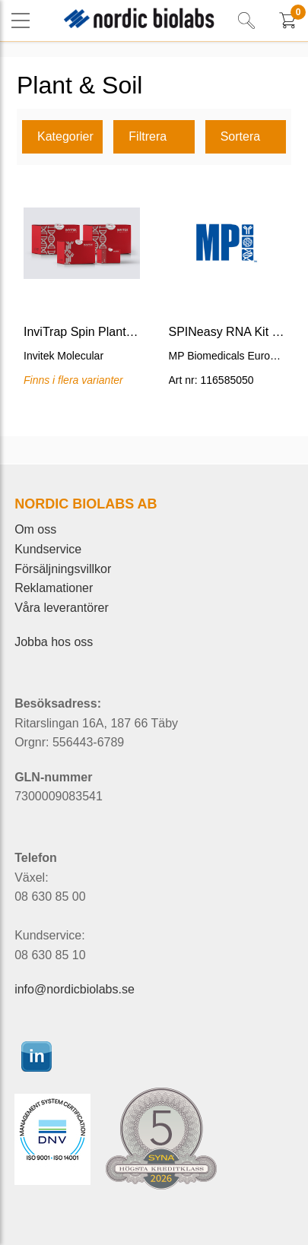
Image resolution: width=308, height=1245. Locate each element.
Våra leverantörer (61, 607)
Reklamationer (53, 587)
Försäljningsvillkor (62, 568)
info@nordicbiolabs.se (74, 989)
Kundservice (47, 549)
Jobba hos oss (53, 641)
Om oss (35, 529)
